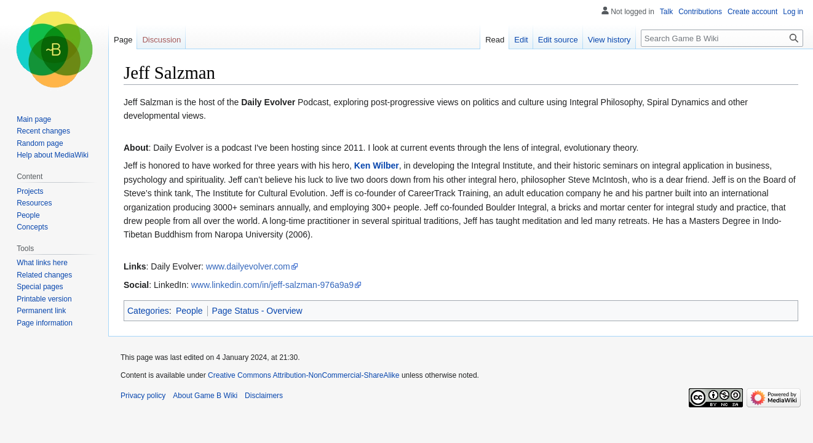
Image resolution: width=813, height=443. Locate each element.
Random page (40, 143)
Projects (30, 191)
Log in (793, 11)
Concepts (32, 227)
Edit (521, 39)
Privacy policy (143, 395)
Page (123, 39)
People (189, 311)
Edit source (558, 39)
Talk (666, 11)
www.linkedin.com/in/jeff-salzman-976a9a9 (272, 285)
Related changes (44, 275)
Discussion (161, 39)
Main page (34, 119)
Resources (34, 203)
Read (494, 39)
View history (609, 39)
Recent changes (43, 131)
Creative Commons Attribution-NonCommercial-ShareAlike (303, 375)
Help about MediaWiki (53, 155)
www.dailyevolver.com (248, 266)
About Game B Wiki (205, 395)
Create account (752, 11)
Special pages (40, 286)
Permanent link (41, 310)
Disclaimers (264, 395)
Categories (148, 311)
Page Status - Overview (257, 311)
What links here (42, 262)
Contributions (700, 11)
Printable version (44, 299)
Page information (45, 323)
